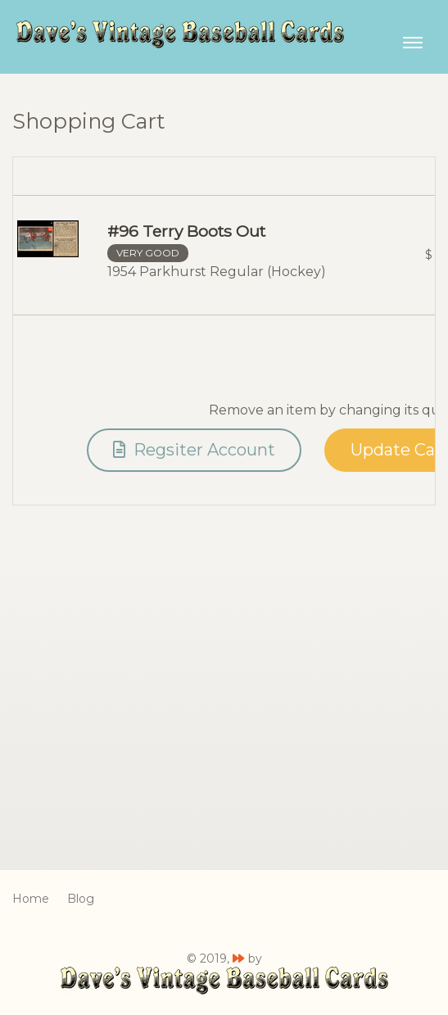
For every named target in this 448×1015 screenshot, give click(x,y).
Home (30, 898)
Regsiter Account (194, 450)
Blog (80, 898)
